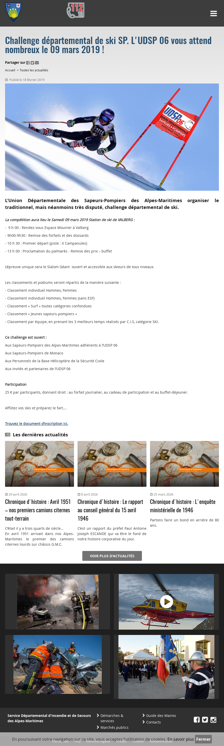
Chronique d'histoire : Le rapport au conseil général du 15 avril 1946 (110, 510)
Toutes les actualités (34, 70)
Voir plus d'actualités (112, 555)
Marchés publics (115, 727)
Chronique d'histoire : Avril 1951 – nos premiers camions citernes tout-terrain (38, 510)
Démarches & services (112, 718)
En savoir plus (180, 739)
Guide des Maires (161, 715)
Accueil (10, 70)
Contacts (153, 722)
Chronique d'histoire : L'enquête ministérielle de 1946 (182, 506)
